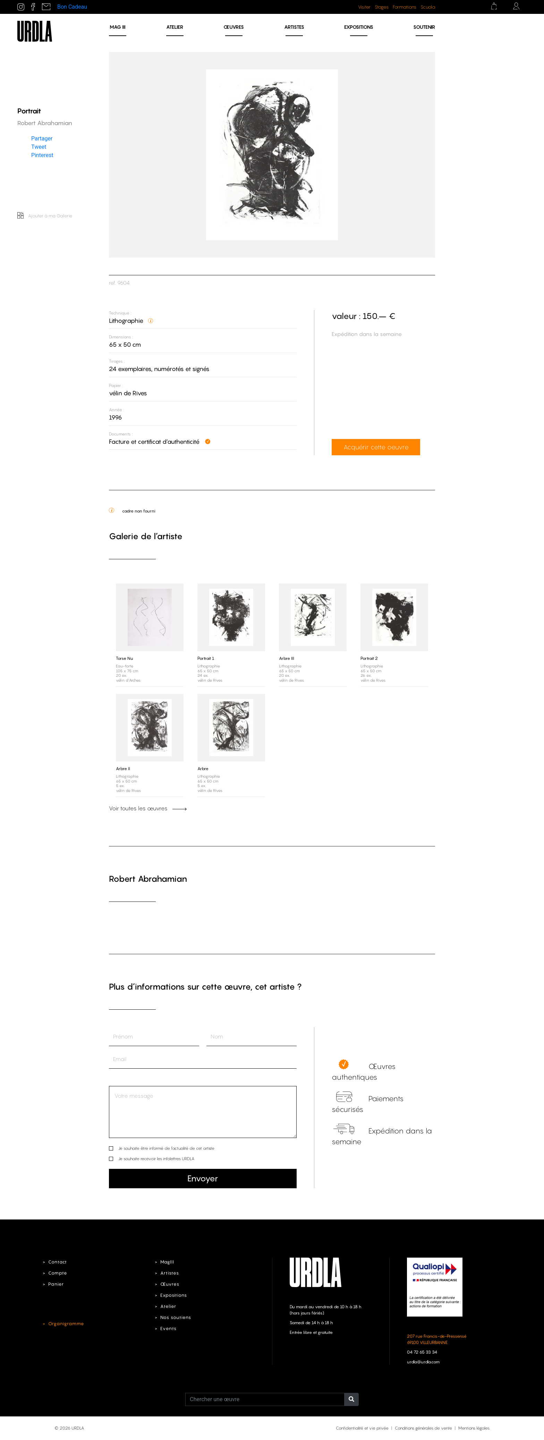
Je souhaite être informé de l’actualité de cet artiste (166, 1148)
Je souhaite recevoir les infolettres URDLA (156, 1158)
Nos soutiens (175, 1317)
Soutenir (424, 27)
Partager (41, 138)
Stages (382, 7)
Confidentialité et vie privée (362, 1428)
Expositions (358, 27)
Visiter (364, 7)
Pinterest (42, 155)
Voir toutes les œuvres (148, 808)
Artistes (294, 27)
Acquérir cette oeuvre (376, 447)
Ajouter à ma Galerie (45, 215)
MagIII (167, 1262)
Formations (404, 7)
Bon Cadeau (72, 6)
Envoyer (202, 1178)
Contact (57, 1262)
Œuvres (233, 27)
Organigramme (66, 1323)
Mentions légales (474, 1428)
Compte (57, 1273)
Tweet (38, 147)
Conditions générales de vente (423, 1428)
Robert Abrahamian (148, 879)
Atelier (174, 27)
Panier (56, 1284)
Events (168, 1328)
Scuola (427, 7)
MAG (118, 27)
